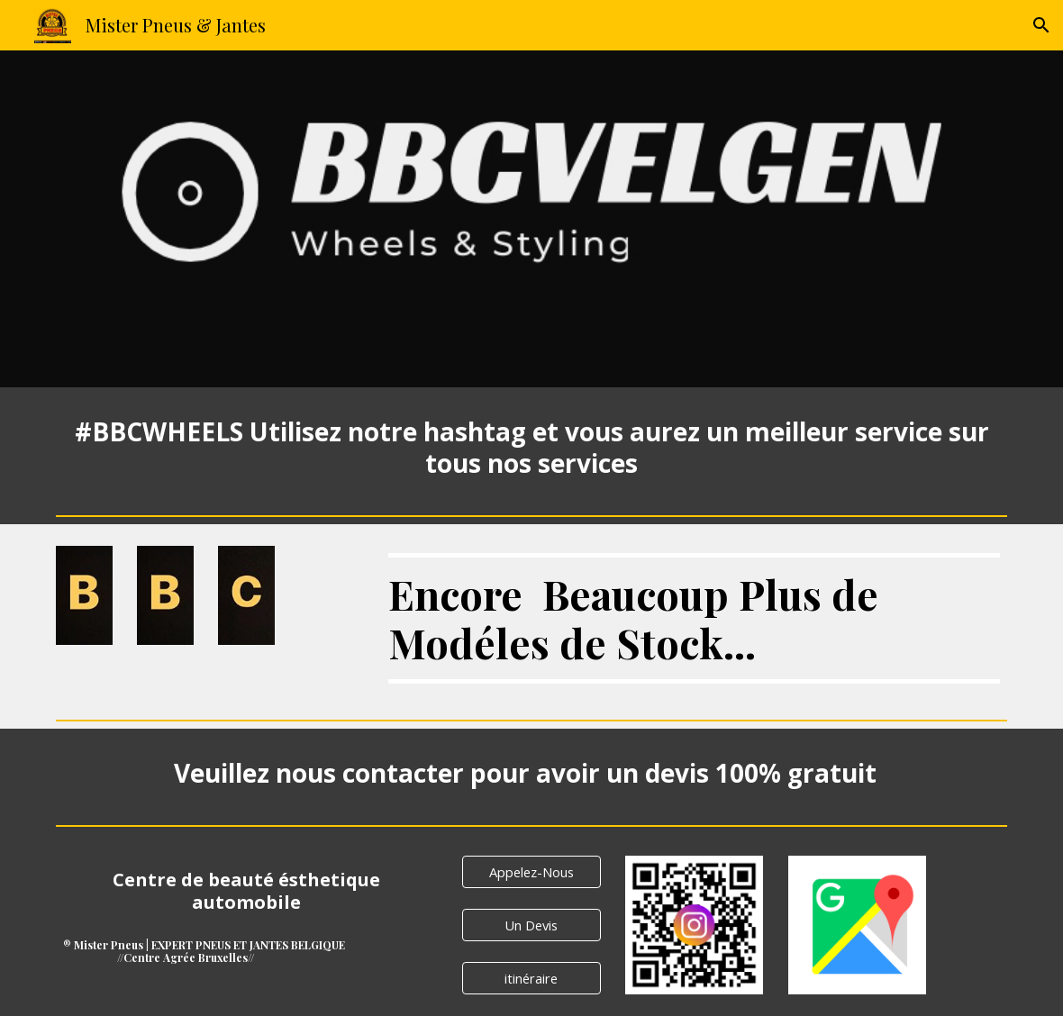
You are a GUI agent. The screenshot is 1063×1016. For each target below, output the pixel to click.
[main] (532, 447)
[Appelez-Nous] (531, 871)
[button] (1041, 25)
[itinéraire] (531, 978)
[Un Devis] (531, 925)
